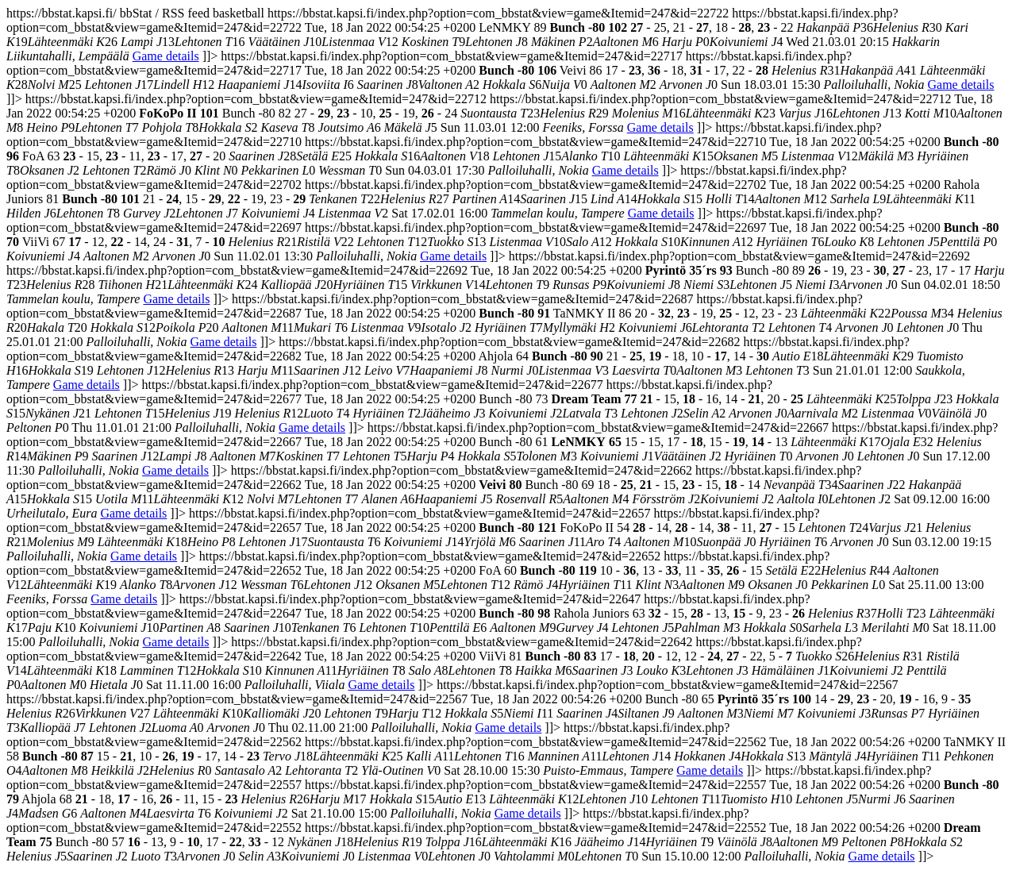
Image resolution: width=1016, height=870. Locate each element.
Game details (166, 56)
